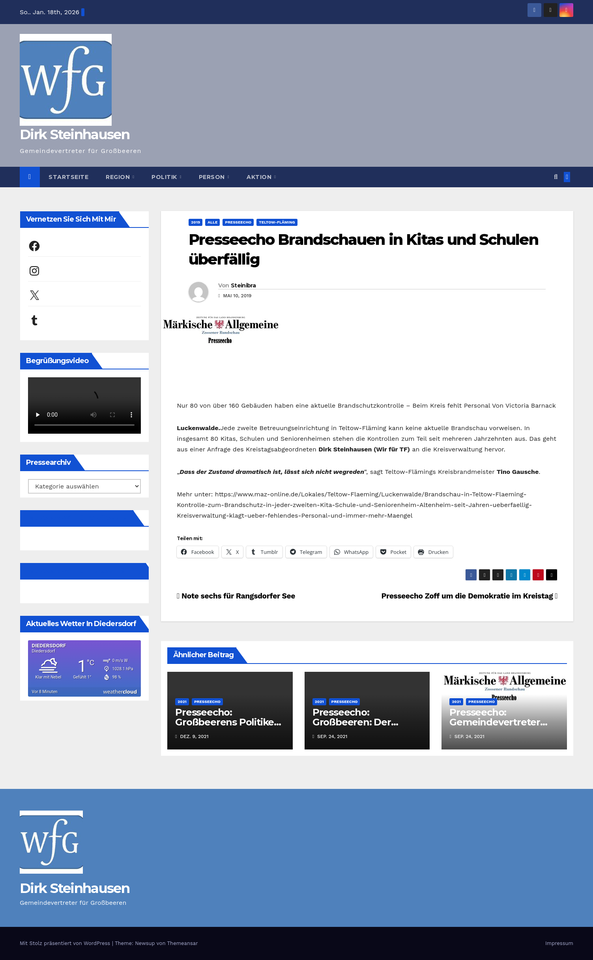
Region (119, 177)
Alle (212, 222)
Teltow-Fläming (277, 222)
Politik (165, 177)
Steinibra (243, 285)
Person (213, 177)
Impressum (559, 943)
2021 (182, 701)
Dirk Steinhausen (74, 134)
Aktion (260, 177)
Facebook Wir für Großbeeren (78, 518)
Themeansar (182, 943)
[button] (555, 177)
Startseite (68, 177)
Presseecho (238, 222)
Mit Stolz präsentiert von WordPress (66, 943)
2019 (195, 222)
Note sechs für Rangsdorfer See (236, 595)
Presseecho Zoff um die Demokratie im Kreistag (469, 595)
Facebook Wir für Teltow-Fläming (84, 571)
